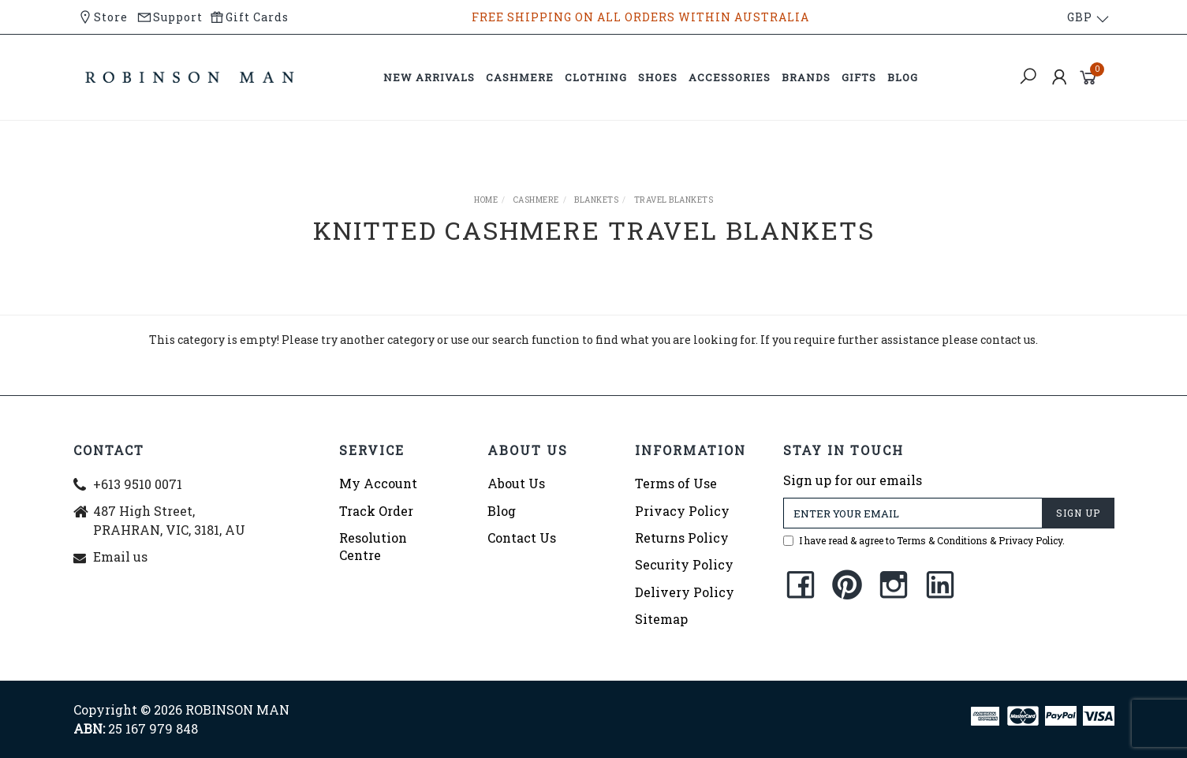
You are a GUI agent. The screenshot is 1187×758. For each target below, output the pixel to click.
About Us (516, 483)
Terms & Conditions (942, 540)
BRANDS (806, 77)
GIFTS (859, 77)
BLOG (902, 77)
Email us (120, 556)
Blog (501, 510)
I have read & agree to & (924, 540)
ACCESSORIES (730, 77)
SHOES (657, 77)
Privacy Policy (682, 510)
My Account (378, 483)
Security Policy (684, 564)
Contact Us (521, 537)
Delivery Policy (684, 592)
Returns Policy (682, 537)
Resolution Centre (373, 546)
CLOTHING (596, 77)
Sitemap (661, 619)
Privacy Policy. (1031, 540)
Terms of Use (676, 483)
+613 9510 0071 (137, 484)
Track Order (376, 510)
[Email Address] (913, 513)
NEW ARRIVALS (429, 77)
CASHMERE (520, 77)
